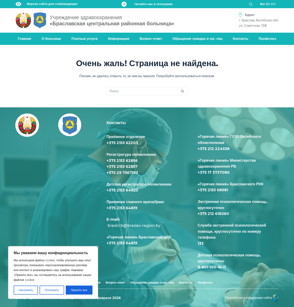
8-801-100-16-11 (212, 267)
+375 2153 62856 (122, 160)
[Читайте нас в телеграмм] (147, 4)
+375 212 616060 (214, 213)
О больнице (51, 39)
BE (268, 4)
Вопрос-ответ (151, 39)
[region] (53, 272)
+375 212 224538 (213, 149)
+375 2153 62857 (122, 166)
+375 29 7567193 (122, 172)
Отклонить (52, 290)
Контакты (240, 39)
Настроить (26, 290)
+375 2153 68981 (213, 190)
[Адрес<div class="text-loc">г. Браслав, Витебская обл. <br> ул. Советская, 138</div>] (257, 20)
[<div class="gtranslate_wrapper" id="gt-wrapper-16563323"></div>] (268, 4)
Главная (24, 39)
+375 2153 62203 (122, 143)
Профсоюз (267, 39)
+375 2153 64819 (122, 208)
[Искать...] (143, 91)
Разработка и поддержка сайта (252, 298)
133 (202, 243)
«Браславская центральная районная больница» (112, 20)
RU (262, 4)
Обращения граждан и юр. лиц (198, 39)
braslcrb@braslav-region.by (133, 225)
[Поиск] (252, 4)
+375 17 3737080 (214, 172)
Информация (118, 39)
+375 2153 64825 (122, 190)
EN (273, 4)
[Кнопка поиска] (184, 91)
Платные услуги (84, 39)
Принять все (79, 290)
